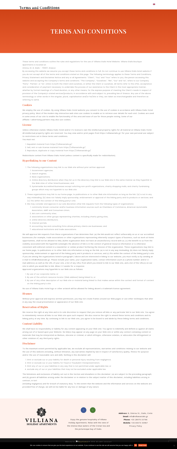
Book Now (143, 4)
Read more (142, 445)
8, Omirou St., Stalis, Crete (140, 413)
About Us (108, 4)
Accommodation (92, 4)
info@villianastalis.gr (40, 259)
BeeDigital (83, 442)
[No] (174, 445)
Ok (136, 445)
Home (78, 4)
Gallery (119, 4)
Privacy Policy (135, 426)
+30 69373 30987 (139, 423)
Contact (130, 4)
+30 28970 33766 (139, 419)
